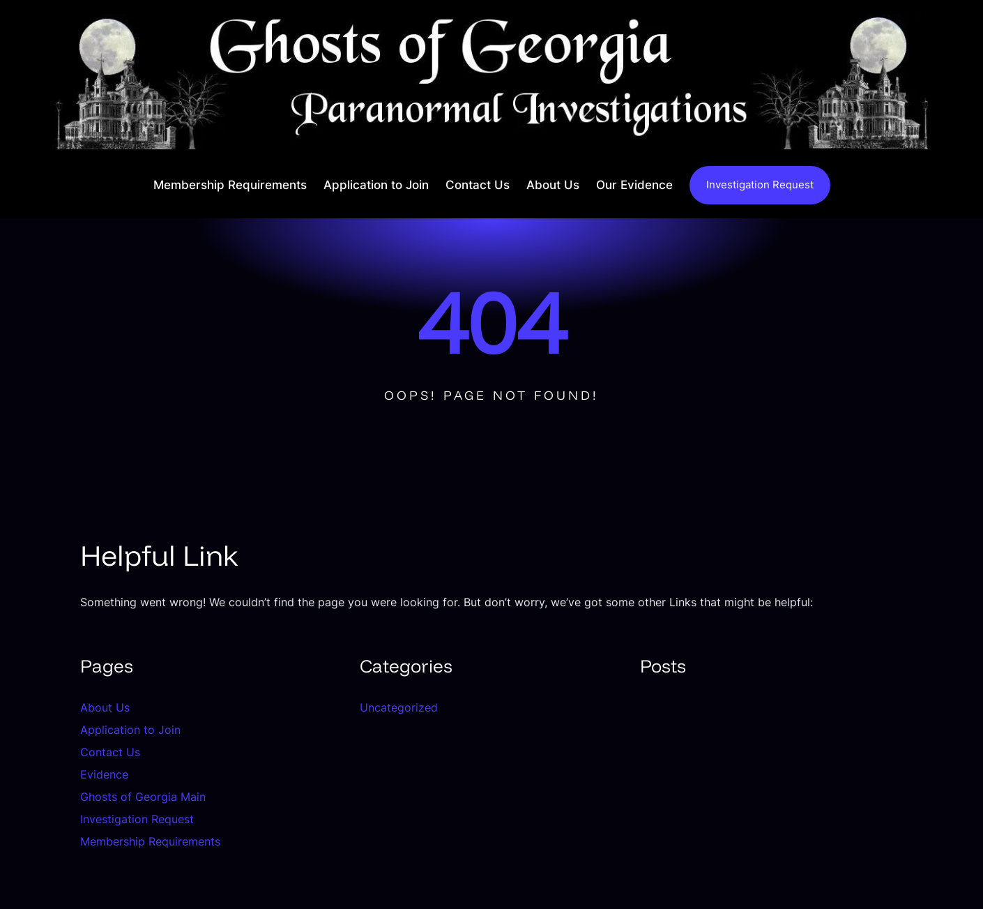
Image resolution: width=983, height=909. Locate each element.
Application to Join (130, 730)
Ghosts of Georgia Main (143, 797)
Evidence (104, 774)
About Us (105, 707)
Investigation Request (760, 184)
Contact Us (110, 752)
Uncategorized (399, 707)
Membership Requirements (150, 841)
